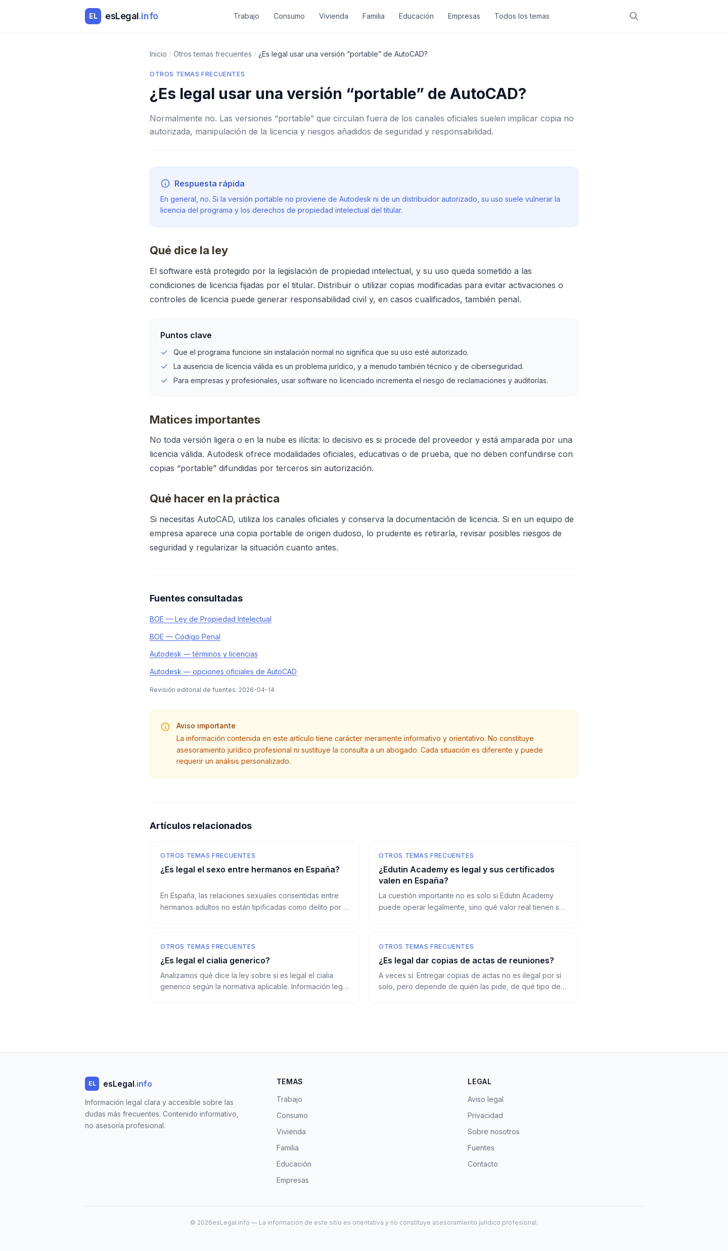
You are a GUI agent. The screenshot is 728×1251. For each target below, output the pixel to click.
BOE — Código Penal (185, 636)
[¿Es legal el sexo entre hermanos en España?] (254, 882)
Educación (416, 16)
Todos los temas (522, 16)
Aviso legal (486, 1099)
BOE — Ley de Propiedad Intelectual (210, 619)
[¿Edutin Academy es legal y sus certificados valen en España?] (473, 882)
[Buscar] (634, 16)
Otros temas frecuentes (197, 74)
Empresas (464, 16)
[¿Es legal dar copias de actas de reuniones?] (473, 968)
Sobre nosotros (494, 1131)
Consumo (289, 16)
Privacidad (485, 1115)
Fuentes (481, 1147)
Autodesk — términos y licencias (204, 654)
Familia (373, 16)
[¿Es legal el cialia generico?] (254, 968)
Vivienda (333, 16)
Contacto (483, 1164)
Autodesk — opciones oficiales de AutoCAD (223, 671)
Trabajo (246, 16)
